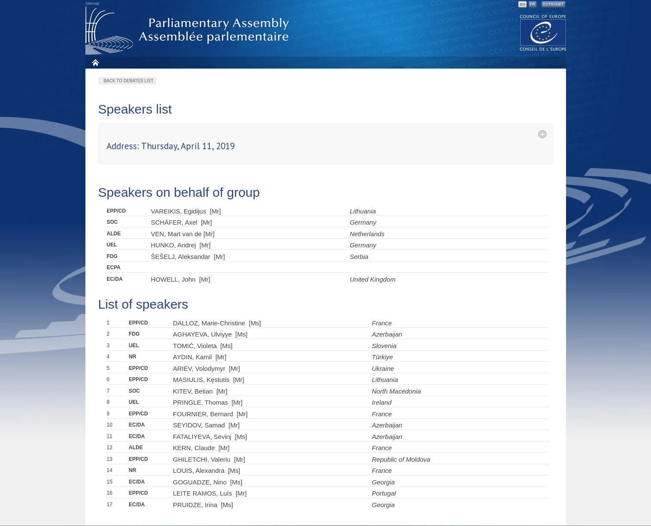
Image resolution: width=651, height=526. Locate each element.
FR (532, 4)
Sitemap (92, 3)
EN (522, 4)
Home (95, 62)
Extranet (553, 4)
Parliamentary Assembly (188, 30)
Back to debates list (129, 80)
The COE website (543, 32)
